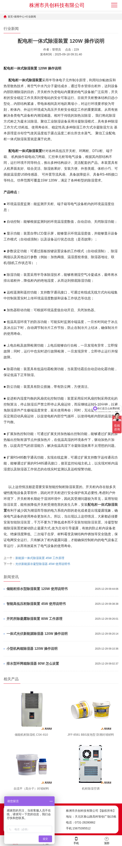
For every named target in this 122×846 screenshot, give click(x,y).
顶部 (106, 840)
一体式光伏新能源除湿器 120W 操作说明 (37, 633)
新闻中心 (19, 16)
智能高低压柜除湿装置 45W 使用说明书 (36, 604)
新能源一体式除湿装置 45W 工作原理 (39, 558)
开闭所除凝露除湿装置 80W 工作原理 (34, 618)
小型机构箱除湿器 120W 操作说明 (32, 648)
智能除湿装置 (20, 522)
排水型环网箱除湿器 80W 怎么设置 (33, 663)
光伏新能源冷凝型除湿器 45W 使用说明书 (42, 564)
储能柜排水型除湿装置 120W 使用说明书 (37, 589)
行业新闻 (31, 16)
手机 (76, 840)
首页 (10, 16)
